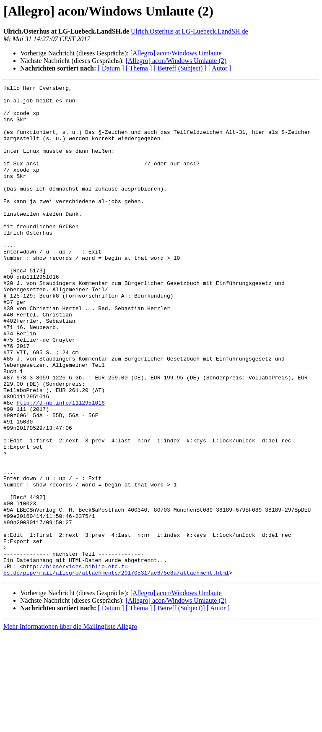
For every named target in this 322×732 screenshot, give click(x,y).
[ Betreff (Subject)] (179, 706)
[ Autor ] (219, 68)
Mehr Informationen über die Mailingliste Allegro (70, 724)
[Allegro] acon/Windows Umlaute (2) (175, 60)
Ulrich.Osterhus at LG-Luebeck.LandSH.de (189, 31)
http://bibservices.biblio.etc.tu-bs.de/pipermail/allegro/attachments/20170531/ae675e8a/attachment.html (116, 666)
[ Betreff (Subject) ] (179, 68)
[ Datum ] (111, 68)
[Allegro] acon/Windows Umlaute (176, 53)
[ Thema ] (139, 68)
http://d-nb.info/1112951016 (60, 467)
